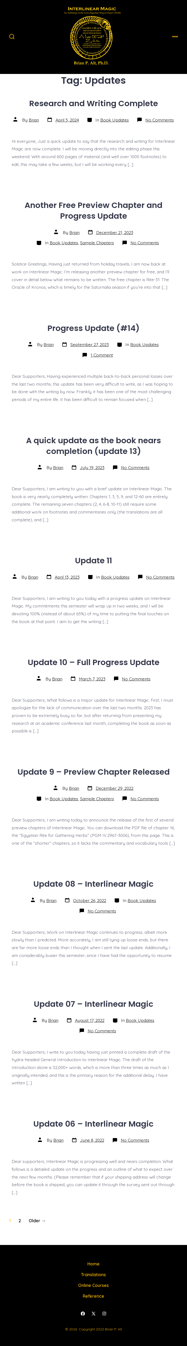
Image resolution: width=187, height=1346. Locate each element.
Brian (34, 120)
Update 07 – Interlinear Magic (93, 1003)
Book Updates (114, 120)
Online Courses (93, 1285)
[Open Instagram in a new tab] (104, 1313)
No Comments (159, 120)
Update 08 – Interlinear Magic (93, 883)
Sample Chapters (97, 242)
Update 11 (93, 560)
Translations (93, 1274)
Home (93, 1263)
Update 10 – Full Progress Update (93, 662)
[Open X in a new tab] (93, 1313)
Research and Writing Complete (93, 103)
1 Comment (102, 355)
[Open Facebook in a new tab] (83, 1313)
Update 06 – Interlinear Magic (93, 1123)
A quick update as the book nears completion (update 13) (93, 446)
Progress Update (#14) (93, 328)
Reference (93, 1296)
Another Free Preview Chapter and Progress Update (93, 210)
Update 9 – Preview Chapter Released (94, 771)
